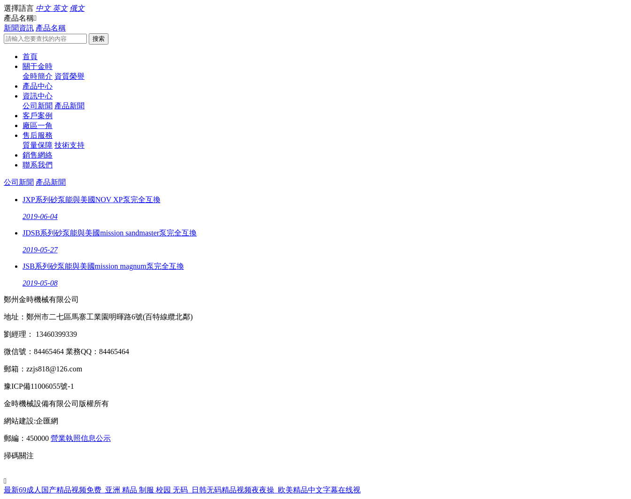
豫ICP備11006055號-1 (39, 386)
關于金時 (38, 66)
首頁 (30, 56)
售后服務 (38, 135)
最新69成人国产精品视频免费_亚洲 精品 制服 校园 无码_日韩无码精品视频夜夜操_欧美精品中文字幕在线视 (182, 490)
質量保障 (38, 145)
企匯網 (47, 421)
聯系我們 (38, 165)
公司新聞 (38, 106)
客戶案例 (38, 116)
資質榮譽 (69, 76)
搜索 (98, 38)
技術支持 (69, 145)
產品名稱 (51, 28)
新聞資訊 (19, 28)
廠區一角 (38, 125)
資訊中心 (38, 96)
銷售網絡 (38, 155)
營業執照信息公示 (81, 438)
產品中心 (38, 86)
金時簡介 (38, 76)
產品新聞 (69, 106)
